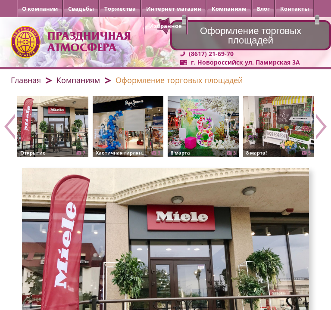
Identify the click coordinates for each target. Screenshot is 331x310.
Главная (26, 80)
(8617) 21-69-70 (211, 54)
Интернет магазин (173, 8)
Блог (263, 8)
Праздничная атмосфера (89, 41)
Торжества (120, 8)
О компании (40, 8)
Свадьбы (81, 8)
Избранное (165, 26)
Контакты (294, 8)
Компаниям (229, 8)
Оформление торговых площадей (179, 80)
